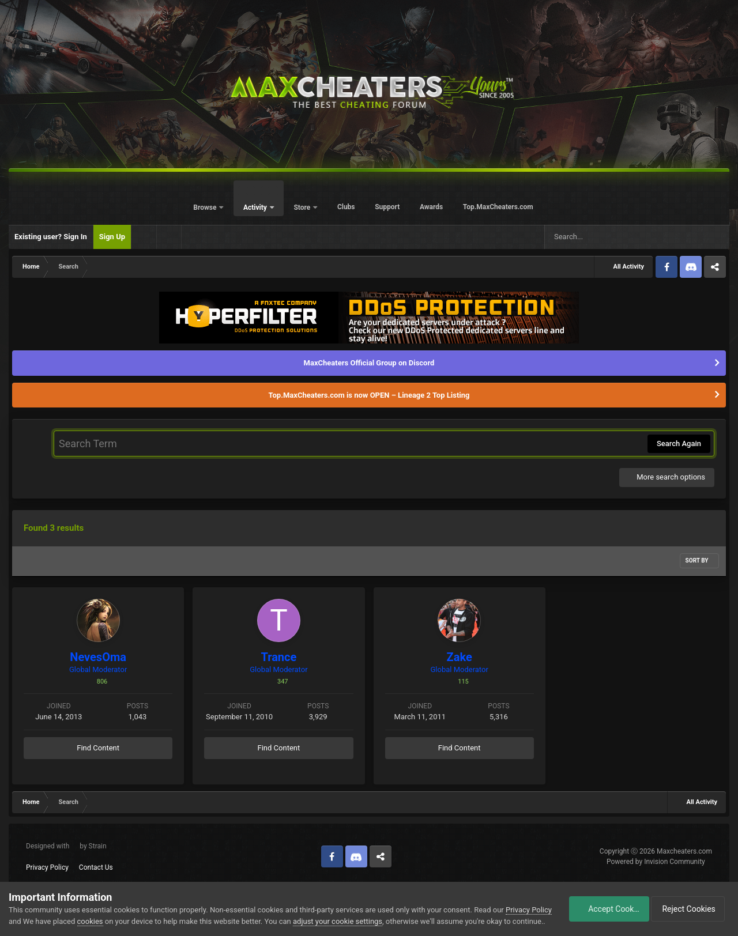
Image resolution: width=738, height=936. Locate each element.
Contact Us (96, 867)
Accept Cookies (603, 903)
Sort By (699, 560)
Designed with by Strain (66, 846)
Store (302, 207)
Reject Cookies (689, 903)
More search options (666, 477)
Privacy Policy (47, 867)
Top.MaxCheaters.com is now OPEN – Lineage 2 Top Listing (369, 395)
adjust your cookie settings (359, 909)
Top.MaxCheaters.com (498, 207)
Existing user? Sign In (50, 236)
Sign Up (112, 236)
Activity (256, 207)
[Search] (596, 237)
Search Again (679, 443)
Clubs (346, 207)
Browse (205, 207)
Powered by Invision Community (656, 862)
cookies (112, 909)
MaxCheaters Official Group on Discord (369, 362)
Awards (431, 207)
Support (387, 207)
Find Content (98, 747)
